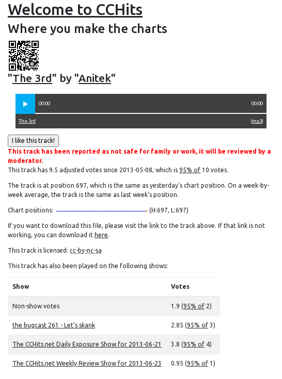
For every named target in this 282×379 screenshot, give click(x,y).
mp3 (257, 121)
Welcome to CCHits (75, 9)
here (101, 235)
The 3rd (32, 78)
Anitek (95, 78)
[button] (25, 104)
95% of (189, 170)
